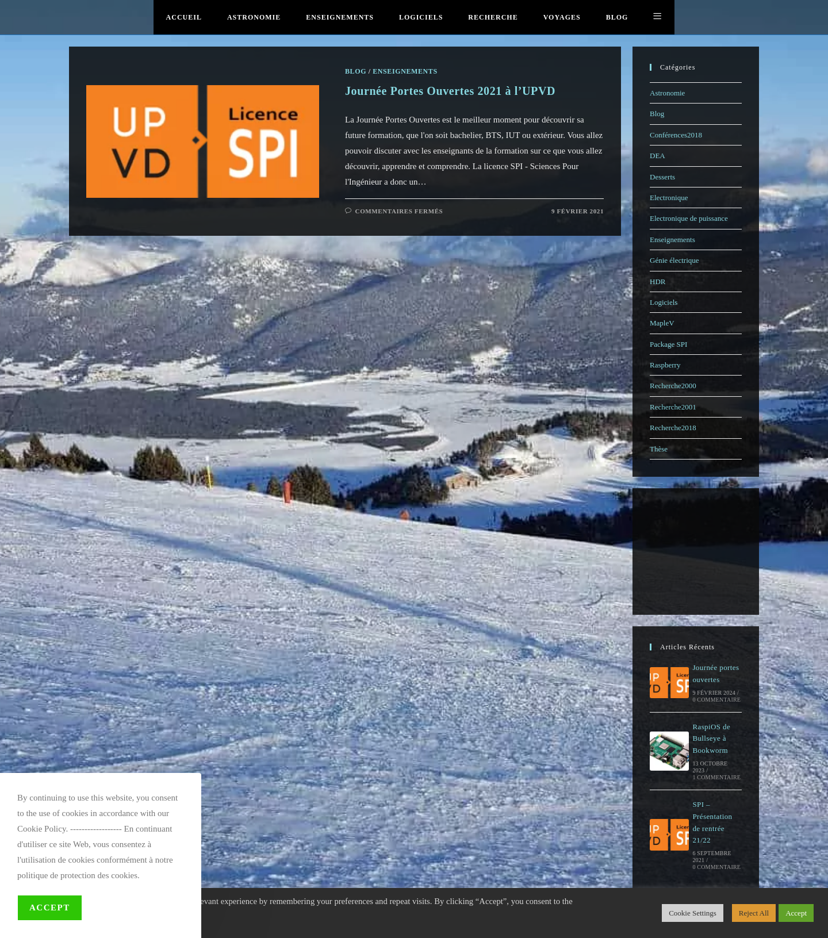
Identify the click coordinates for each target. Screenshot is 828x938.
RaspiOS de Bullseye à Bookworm (711, 738)
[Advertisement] (696, 552)
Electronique (669, 197)
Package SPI (668, 344)
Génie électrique (674, 260)
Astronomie (667, 93)
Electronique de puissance (689, 218)
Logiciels (663, 302)
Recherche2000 (673, 385)
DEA (657, 155)
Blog (657, 113)
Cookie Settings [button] (692, 913)
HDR (657, 281)
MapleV (662, 323)
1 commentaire (716, 777)
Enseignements (672, 239)
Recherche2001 (673, 407)
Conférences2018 (676, 135)
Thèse (659, 449)
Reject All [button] (754, 913)
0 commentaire (716, 699)
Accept (49, 907)
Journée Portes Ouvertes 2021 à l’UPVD (450, 91)
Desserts (662, 177)
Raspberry (665, 365)
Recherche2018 (673, 427)
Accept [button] (796, 913)
